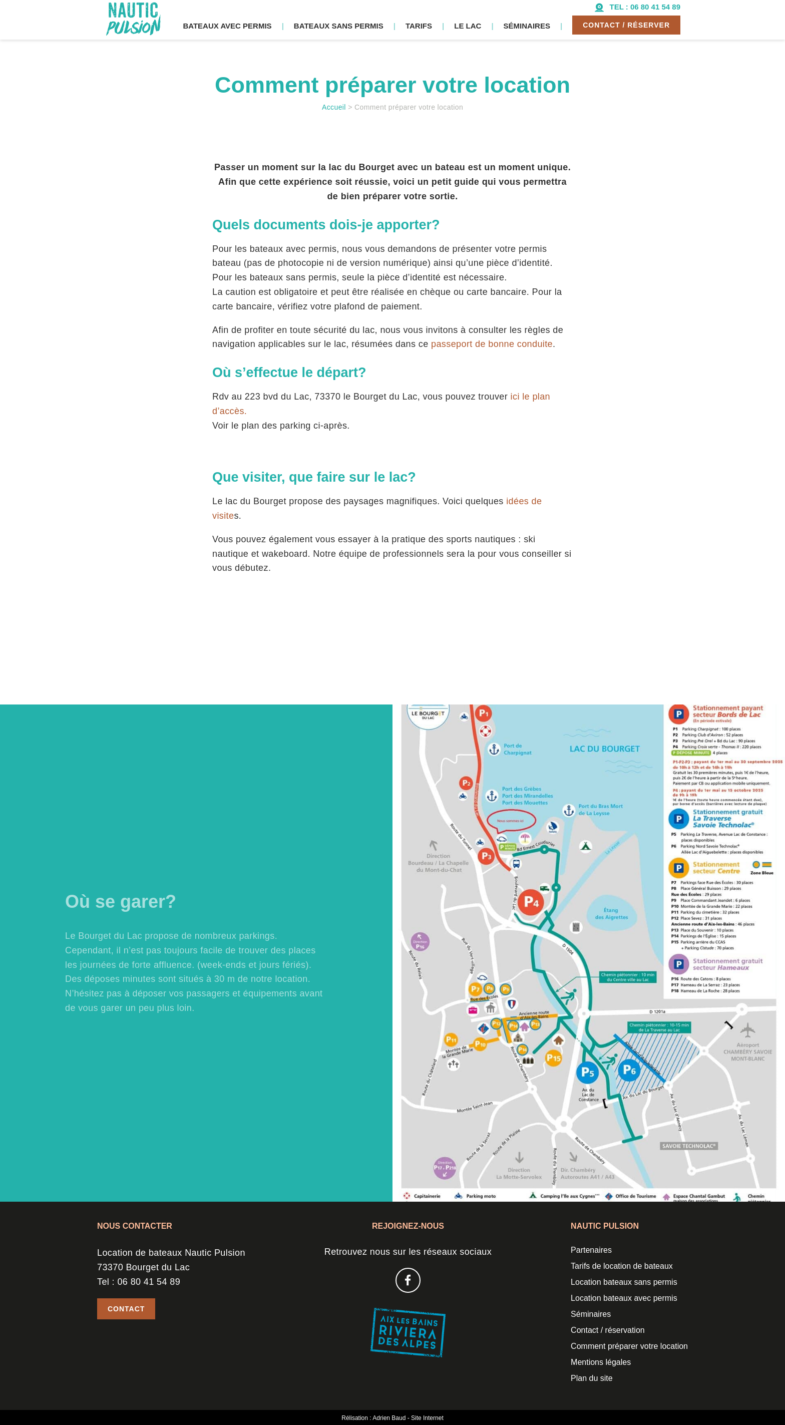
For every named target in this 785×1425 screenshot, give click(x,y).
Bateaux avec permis (227, 26)
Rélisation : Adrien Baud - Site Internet (392, 1417)
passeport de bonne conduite (492, 344)
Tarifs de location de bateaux (622, 1266)
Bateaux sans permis (338, 26)
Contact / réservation (608, 1330)
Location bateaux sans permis (624, 1282)
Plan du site (592, 1378)
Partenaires (591, 1250)
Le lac (467, 26)
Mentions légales (601, 1362)
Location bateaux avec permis (624, 1298)
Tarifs (419, 26)
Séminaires (527, 26)
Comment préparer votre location (629, 1346)
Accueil (334, 107)
